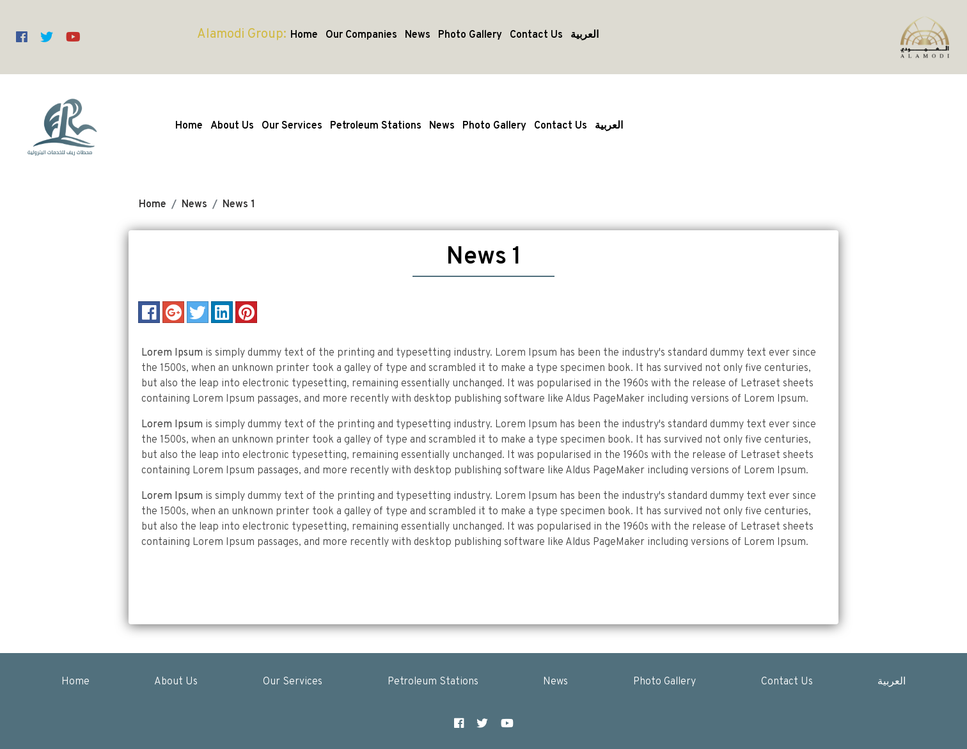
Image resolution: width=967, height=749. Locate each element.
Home (304, 35)
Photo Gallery (470, 35)
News (417, 35)
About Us (232, 126)
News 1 (239, 204)
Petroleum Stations (375, 126)
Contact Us (536, 35)
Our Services (292, 126)
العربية (584, 35)
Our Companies (361, 35)
